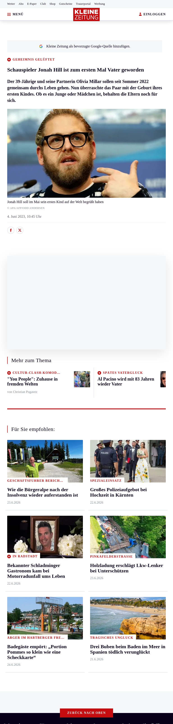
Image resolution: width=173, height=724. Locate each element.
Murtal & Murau (16, 500)
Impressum (12, 623)
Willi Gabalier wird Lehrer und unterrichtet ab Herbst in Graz (54, 578)
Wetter (11, 3)
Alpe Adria (150, 509)
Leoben (9, 491)
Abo (21, 3)
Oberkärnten (49, 500)
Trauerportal (83, 3)
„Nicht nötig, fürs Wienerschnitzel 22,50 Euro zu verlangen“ (53, 598)
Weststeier (11, 552)
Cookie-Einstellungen (120, 623)
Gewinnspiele (152, 491)
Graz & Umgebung (17, 482)
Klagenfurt (47, 474)
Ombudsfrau (76, 491)
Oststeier (10, 517)
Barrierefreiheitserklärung (79, 623)
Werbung (99, 3)
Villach (45, 526)
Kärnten (46, 465)
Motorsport (101, 509)
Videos (147, 500)
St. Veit (45, 517)
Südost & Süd (14, 534)
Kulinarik (73, 517)
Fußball (98, 491)
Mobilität (73, 482)
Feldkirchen (48, 482)
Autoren (128, 482)
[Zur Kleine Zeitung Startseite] (86, 14)
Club (43, 3)
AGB (28, 623)
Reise (71, 500)
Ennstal (9, 474)
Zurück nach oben (86, 453)
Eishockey (100, 526)
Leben (71, 465)
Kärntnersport (103, 482)
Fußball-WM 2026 (155, 474)
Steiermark (12, 465)
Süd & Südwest (15, 526)
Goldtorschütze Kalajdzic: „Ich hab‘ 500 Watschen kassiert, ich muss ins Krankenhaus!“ (73, 605)
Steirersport (101, 474)
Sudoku (127, 509)
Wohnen (73, 509)
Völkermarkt (49, 534)
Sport (97, 465)
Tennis (98, 500)
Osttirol (45, 509)
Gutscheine (66, 3)
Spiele (126, 500)
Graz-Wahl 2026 (154, 517)
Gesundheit (75, 474)
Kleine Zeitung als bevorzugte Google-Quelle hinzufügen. (84, 46)
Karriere (73, 526)
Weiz (7, 543)
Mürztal (9, 509)
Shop (53, 3)
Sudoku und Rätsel (155, 482)
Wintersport (101, 517)
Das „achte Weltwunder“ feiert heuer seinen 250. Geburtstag (53, 585)
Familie (72, 534)
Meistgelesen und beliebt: (23, 569)
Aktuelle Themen (155, 465)
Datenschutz (45, 623)
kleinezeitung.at (28, 639)
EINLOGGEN (152, 14)
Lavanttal (46, 491)
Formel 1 (148, 526)
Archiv (127, 491)
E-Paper (32, 3)
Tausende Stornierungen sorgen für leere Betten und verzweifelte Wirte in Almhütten (71, 592)
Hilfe (125, 474)
